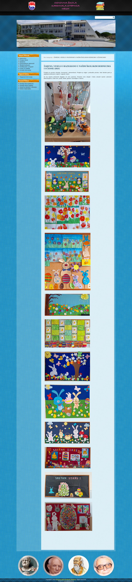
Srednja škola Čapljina (26, 85)
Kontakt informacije (25, 70)
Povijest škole (24, 60)
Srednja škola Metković (27, 84)
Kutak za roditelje (25, 68)
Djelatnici (22, 62)
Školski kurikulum (25, 65)
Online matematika (25, 89)
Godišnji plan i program (27, 67)
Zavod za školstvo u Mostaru (28, 87)
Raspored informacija (26, 77)
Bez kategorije (48, 57)
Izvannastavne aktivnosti (27, 63)
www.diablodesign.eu (69, 580)
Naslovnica (23, 58)
